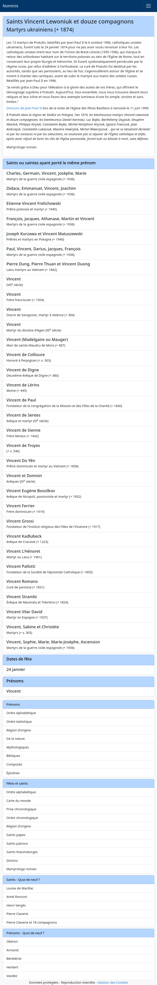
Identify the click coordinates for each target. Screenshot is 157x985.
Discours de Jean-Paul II (24, 108)
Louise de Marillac (20, 888)
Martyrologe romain (21, 869)
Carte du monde (18, 801)
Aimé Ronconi (16, 897)
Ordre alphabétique (21, 713)
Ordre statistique (19, 721)
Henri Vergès (16, 905)
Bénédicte (13, 958)
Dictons (12, 860)
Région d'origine (18, 730)
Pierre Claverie (17, 914)
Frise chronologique (21, 809)
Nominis (10, 5)
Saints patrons (17, 843)
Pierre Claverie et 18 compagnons (31, 922)
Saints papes (15, 835)
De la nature (15, 738)
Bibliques (13, 756)
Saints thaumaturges (22, 852)
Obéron (12, 941)
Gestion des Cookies (113, 982)
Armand (12, 950)
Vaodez (11, 976)
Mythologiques (17, 747)
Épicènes (13, 773)
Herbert (12, 967)
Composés (14, 764)
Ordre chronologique (22, 818)
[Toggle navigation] (148, 6)
